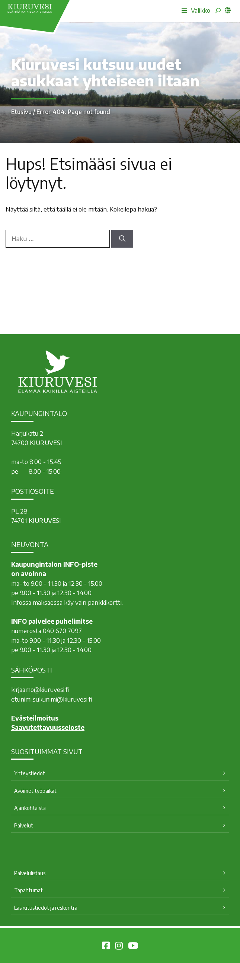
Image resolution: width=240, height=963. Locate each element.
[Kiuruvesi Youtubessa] (133, 946)
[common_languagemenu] (228, 10)
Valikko (196, 10)
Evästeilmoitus (34, 718)
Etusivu (21, 111)
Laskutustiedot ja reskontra (45, 908)
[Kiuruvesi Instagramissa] (119, 946)
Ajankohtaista (30, 808)
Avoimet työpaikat (35, 791)
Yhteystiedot (29, 773)
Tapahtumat (28, 890)
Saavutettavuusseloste (47, 727)
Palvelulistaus (29, 873)
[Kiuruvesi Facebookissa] (106, 946)
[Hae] (122, 239)
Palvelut (23, 825)
